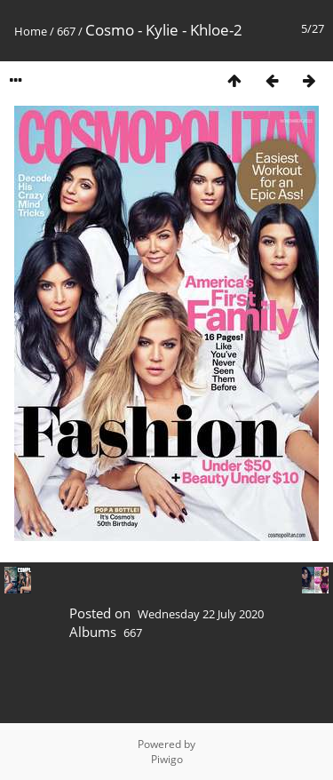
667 (66, 31)
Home (30, 31)
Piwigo (167, 759)
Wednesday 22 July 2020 (201, 614)
